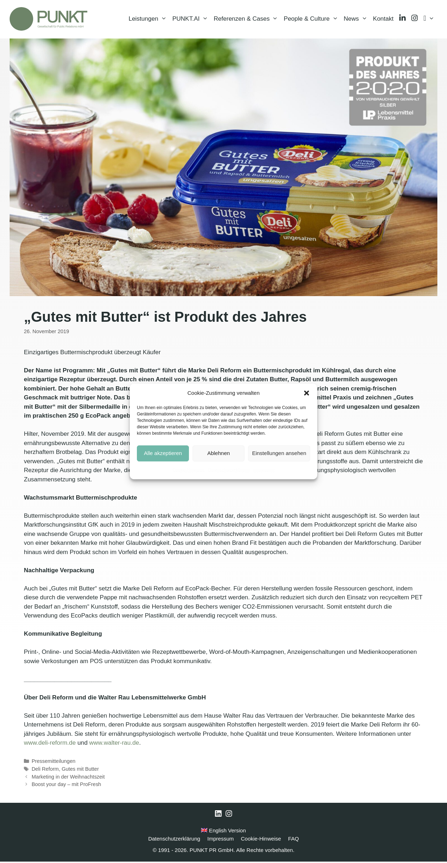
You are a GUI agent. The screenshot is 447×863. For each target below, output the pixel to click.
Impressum (263, 469)
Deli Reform (45, 770)
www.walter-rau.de (114, 744)
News (357, 20)
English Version (223, 832)
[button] (306, 393)
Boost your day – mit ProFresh (66, 786)
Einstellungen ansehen (279, 453)
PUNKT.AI (191, 20)
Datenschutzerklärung (229, 469)
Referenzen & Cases (247, 20)
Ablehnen (218, 453)
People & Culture (312, 20)
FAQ (293, 840)
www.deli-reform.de (50, 744)
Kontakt (383, 19)
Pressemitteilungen (54, 762)
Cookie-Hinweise (189, 469)
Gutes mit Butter (80, 770)
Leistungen (149, 20)
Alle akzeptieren (163, 453)
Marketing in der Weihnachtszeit (68, 778)
